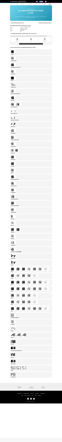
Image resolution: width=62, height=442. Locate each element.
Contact (25, 434)
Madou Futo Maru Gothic (15, 150)
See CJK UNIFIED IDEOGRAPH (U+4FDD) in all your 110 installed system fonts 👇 (31, 44)
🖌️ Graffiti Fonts (37, 4)
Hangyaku (13, 238)
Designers (44, 4)
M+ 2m (12, 304)
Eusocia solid (13, 282)
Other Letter (22, 30)
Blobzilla (12, 55)
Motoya (12, 187)
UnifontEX (12, 260)
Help (22, 434)
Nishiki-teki (13, 106)
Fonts (12, 4)
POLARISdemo (13, 415)
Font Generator (29, 4)
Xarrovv (12, 246)
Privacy (29, 434)
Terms (32, 434)
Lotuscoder (13, 165)
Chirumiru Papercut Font (15, 194)
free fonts (19, 426)
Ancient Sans (13, 77)
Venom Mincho (13, 158)
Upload (41, 1)
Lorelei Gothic (13, 209)
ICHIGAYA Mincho (14, 62)
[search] (22, 1)
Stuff (50, 4)
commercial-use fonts (31, 426)
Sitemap (39, 434)
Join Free (49, 1)
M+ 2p (12, 297)
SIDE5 (12, 407)
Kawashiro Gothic (14, 202)
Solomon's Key (13, 400)
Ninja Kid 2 (13, 378)
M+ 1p (12, 319)
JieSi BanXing (13, 268)
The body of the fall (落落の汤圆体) (16, 275)
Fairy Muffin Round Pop (15, 216)
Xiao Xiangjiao (13, 143)
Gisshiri (12, 84)
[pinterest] (34, 437)
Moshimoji (13, 253)
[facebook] (28, 437)
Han (20, 31)
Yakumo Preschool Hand (15, 224)
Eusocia (12, 290)
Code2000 (13, 356)
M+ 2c (12, 312)
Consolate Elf (13, 172)
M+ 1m (12, 334)
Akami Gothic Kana (14, 121)
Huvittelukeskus (13, 231)
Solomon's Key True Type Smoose (16, 385)
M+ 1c (12, 341)
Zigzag (12, 363)
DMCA (36, 434)
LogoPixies (13, 180)
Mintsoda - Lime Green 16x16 (15, 99)
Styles (17, 4)
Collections (22, 4)
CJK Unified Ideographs (23, 29)
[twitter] (31, 437)
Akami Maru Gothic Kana (15, 128)
